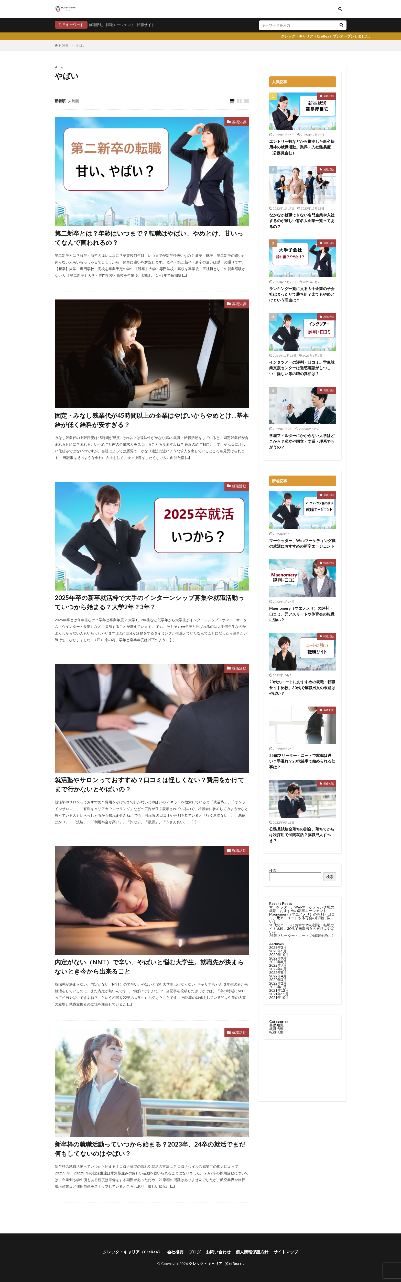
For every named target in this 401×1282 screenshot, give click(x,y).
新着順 (60, 101)
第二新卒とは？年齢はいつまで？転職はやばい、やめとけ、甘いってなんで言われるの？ (149, 237)
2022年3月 (278, 674)
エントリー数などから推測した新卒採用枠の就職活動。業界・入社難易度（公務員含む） (301, 147)
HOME (64, 45)
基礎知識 (239, 122)
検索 (272, 870)
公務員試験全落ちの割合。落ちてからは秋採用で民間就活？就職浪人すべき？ (301, 835)
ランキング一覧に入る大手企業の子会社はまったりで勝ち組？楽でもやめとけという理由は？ (301, 294)
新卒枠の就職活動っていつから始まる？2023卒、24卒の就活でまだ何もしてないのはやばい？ (150, 1148)
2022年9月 (278, 652)
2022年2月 (278, 677)
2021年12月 (279, 685)
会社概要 (175, 1251)
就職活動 (96, 24)
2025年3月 (278, 642)
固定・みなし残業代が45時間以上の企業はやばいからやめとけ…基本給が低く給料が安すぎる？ (152, 420)
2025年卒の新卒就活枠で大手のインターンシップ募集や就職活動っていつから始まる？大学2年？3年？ (149, 602)
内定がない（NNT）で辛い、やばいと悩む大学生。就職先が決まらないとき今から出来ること (149, 966)
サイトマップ (286, 1251)
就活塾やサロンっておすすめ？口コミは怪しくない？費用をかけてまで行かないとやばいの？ (149, 784)
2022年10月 (279, 649)
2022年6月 (278, 663)
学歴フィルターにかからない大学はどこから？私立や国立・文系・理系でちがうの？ (301, 441)
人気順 (73, 101)
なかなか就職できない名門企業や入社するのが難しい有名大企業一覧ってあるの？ (301, 221)
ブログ (195, 1251)
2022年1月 (278, 681)
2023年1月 (278, 645)
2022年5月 (278, 667)
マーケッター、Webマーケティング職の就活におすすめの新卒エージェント (302, 543)
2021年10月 (279, 692)
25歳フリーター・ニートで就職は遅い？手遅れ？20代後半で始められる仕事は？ (302, 761)
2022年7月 (278, 659)
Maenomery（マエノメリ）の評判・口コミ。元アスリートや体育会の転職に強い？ (301, 614)
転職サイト (146, 24)
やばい (80, 45)
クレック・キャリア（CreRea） (132, 1251)
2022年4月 (278, 670)
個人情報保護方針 (252, 1251)
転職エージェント (120, 24)
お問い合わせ (218, 1251)
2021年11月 (279, 688)
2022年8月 (278, 656)
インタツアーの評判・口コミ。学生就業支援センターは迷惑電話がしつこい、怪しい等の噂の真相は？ (301, 368)
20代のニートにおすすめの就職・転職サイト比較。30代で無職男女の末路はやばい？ (301, 928)
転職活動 (328, 562)
